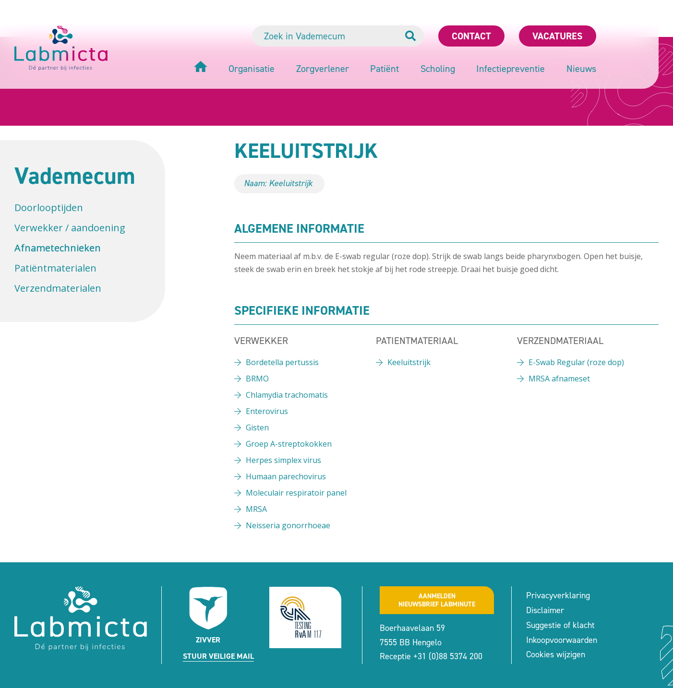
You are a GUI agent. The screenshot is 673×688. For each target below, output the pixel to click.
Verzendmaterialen (57, 288)
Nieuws (581, 68)
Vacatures (557, 36)
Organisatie (251, 68)
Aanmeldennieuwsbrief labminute (436, 600)
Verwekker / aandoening (69, 227)
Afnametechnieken (57, 247)
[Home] (200, 68)
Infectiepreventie (510, 68)
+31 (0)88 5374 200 (447, 656)
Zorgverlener (322, 68)
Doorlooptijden (48, 207)
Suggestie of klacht (560, 625)
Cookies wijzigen (555, 654)
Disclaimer (545, 610)
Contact (471, 36)
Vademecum (74, 175)
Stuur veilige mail (218, 656)
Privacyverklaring (558, 595)
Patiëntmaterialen (55, 267)
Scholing (438, 68)
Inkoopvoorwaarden (561, 640)
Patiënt (384, 68)
